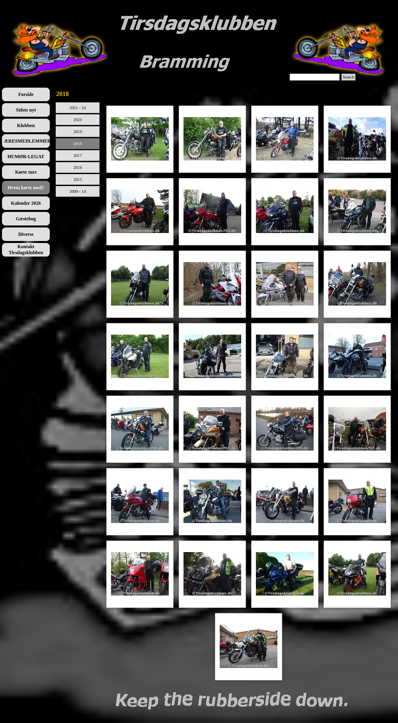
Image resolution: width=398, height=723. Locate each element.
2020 (77, 120)
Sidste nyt (26, 110)
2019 (77, 131)
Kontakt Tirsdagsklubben (26, 249)
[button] (140, 139)
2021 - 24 (78, 108)
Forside (26, 94)
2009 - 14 (78, 191)
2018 (77, 143)
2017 (77, 155)
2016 (77, 167)
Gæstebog (26, 218)
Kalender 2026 (26, 203)
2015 (77, 179)
